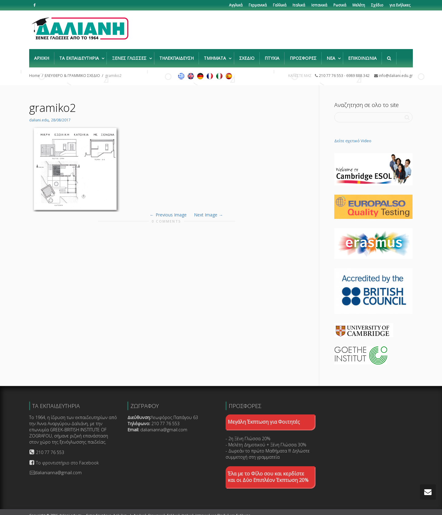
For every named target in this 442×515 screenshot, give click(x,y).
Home (34, 69)
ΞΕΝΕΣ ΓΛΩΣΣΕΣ (130, 55)
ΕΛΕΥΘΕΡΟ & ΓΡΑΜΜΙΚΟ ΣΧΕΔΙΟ (72, 69)
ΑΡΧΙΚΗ (41, 55)
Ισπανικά (319, 5)
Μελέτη (358, 5)
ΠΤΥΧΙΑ (272, 55)
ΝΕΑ (331, 55)
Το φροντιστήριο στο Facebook (67, 457)
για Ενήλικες (400, 5)
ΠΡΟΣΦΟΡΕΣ (303, 55)
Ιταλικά (299, 5)
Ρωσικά (339, 5)
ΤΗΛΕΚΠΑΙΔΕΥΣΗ (176, 55)
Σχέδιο (377, 5)
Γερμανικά (258, 5)
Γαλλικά (279, 5)
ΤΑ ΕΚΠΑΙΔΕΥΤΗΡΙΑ (79, 55)
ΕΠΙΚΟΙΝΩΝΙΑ (362, 55)
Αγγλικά (235, 5)
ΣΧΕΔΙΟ (246, 55)
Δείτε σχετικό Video (352, 134)
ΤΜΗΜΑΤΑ (215, 55)
